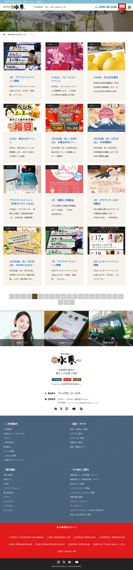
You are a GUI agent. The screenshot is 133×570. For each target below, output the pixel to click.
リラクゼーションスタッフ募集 (83, 493)
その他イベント (52, 44)
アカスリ (8, 497)
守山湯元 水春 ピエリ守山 (108, 544)
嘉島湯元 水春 (66, 551)
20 (61, 302)
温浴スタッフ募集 (78, 484)
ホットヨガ (8, 510)
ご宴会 (7, 484)
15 (98, 296)
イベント (10, 44)
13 (86, 296)
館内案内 (8, 447)
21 (66, 302)
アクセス (8, 438)
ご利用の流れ (9, 442)
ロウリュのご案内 (78, 438)
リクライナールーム (12, 488)
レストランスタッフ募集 (80, 488)
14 (92, 296)
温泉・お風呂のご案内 (80, 429)
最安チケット (122, 7)
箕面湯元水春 (84, 537)
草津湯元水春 (78, 544)
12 (81, 296)
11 (75, 296)
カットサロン (9, 501)
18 (115, 296)
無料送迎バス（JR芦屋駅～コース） (85, 475)
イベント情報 (9, 451)
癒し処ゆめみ (9, 493)
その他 (52, 228)
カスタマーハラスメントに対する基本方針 (87, 510)
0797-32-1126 (107, 7)
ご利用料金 (8, 429)
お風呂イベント (94, 44)
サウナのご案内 (77, 434)
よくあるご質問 (10, 456)
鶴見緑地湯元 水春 (58, 537)
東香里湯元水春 (112, 537)
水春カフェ (8, 479)
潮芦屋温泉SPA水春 (20, 544)
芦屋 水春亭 (9, 475)
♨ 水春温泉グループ (66, 527)
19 (121, 296)
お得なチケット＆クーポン (15, 434)
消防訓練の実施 (77, 497)
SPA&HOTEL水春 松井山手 (50, 544)
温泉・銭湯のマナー (79, 447)
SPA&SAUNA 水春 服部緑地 (25, 537)
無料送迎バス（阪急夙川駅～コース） (86, 479)
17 (109, 296)
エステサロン (9, 506)
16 (104, 296)
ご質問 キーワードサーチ (14, 460)
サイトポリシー (77, 506)
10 (69, 296)
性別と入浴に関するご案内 (81, 515)
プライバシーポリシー (80, 501)
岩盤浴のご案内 (77, 442)
